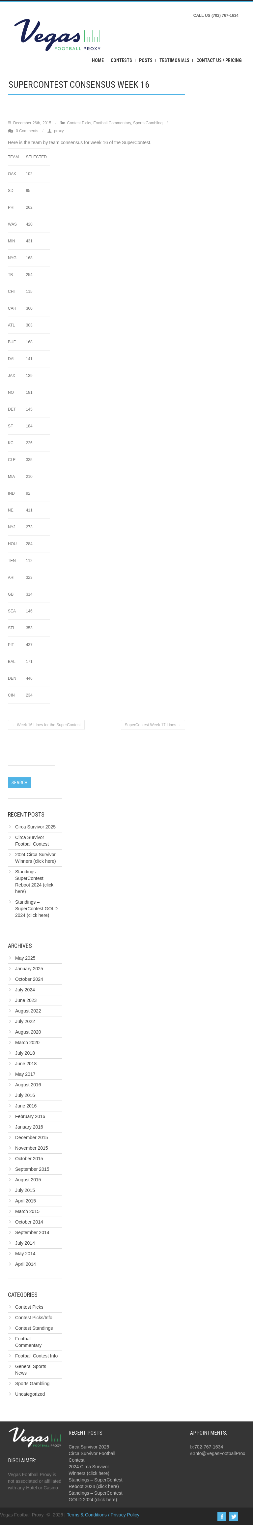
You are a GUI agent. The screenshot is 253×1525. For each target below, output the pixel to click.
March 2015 (27, 1211)
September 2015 (32, 1169)
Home (98, 60)
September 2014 (32, 1232)
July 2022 (25, 1021)
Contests (121, 60)
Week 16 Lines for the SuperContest (46, 725)
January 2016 (29, 1127)
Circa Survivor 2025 (35, 826)
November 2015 (31, 1148)
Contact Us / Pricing (219, 60)
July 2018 (25, 1053)
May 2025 (25, 958)
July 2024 (25, 989)
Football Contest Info (36, 1355)
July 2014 (25, 1243)
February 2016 (30, 1116)
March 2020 (27, 1042)
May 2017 (25, 1074)
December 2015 (31, 1137)
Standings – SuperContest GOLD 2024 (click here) (36, 908)
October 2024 (29, 979)
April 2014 (25, 1264)
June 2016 (26, 1105)
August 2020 (28, 1032)
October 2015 (29, 1158)
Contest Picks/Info (33, 1317)
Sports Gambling (147, 123)
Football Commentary (112, 123)
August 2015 (28, 1179)
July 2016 (25, 1095)
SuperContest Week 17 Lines (153, 725)
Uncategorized (30, 1394)
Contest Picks (79, 123)
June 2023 (26, 1000)
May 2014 (25, 1253)
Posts (146, 60)
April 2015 (25, 1200)
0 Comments (27, 131)
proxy (59, 131)
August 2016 (28, 1084)
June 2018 (26, 1063)
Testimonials (174, 60)
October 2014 (29, 1222)
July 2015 (25, 1190)
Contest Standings (34, 1328)
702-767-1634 (208, 1446)
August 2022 (28, 1010)
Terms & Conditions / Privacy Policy (103, 1514)
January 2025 (29, 968)
